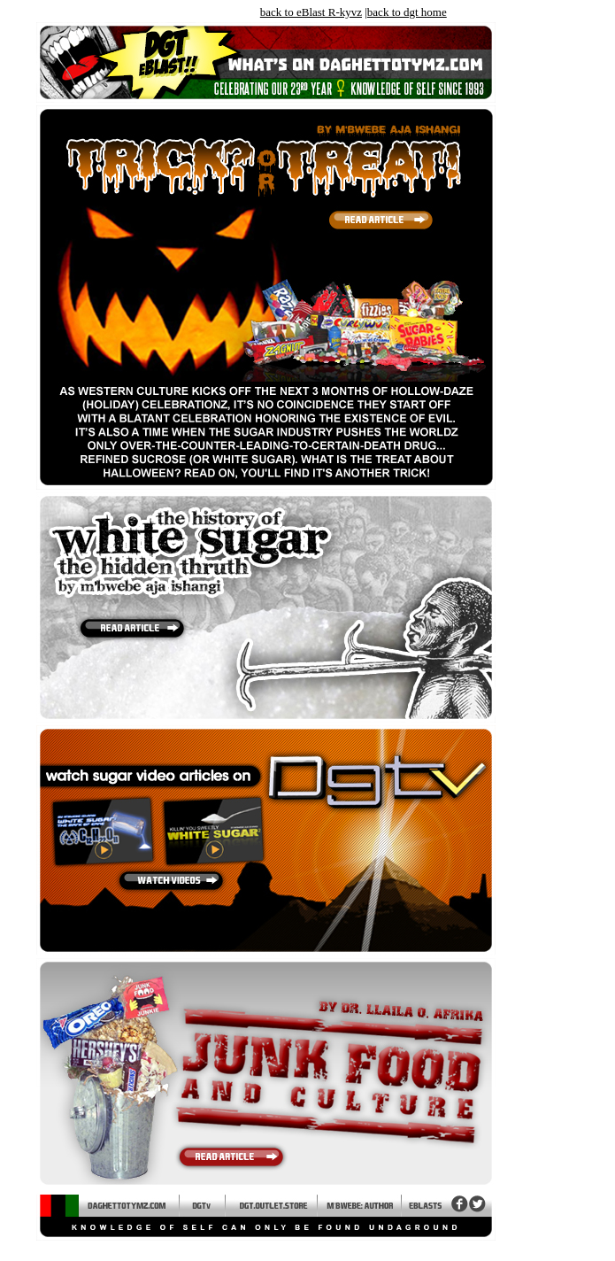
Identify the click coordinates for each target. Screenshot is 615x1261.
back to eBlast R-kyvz (311, 12)
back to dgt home (407, 12)
